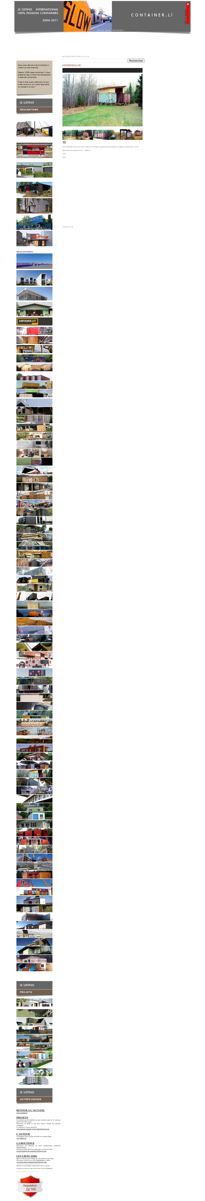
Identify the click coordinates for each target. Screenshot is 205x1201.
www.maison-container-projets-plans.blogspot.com (32, 1129)
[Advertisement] (102, 44)
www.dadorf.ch (21, 1138)
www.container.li (21, 1113)
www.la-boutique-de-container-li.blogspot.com (31, 1151)
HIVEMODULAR (71, 65)
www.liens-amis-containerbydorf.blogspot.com (31, 1162)
